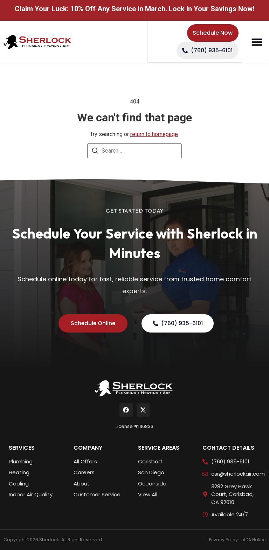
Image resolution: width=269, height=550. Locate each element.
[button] (256, 42)
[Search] (95, 151)
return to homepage (154, 134)
